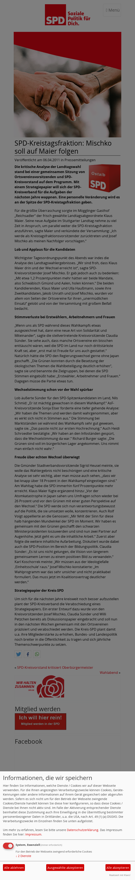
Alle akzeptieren (118, 868)
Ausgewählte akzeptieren (65, 868)
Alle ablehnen (14, 868)
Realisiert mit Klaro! (119, 875)
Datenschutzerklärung (82, 830)
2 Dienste (23, 856)
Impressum (33, 834)
